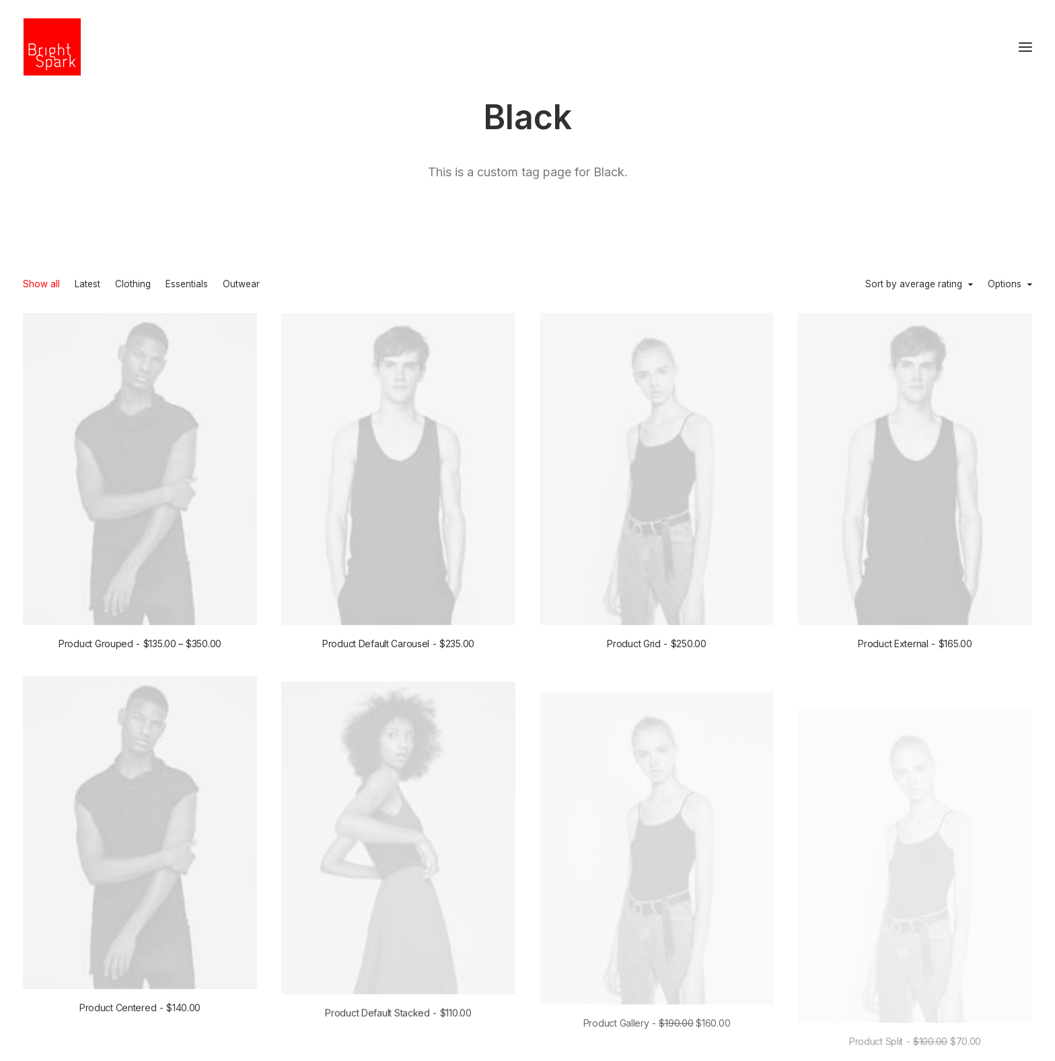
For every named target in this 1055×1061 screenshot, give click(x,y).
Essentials (187, 284)
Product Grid (656, 644)
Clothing (133, 284)
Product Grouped (140, 643)
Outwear (241, 284)
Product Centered (140, 1033)
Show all (41, 284)
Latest (87, 284)
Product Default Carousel (398, 643)
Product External (915, 647)
